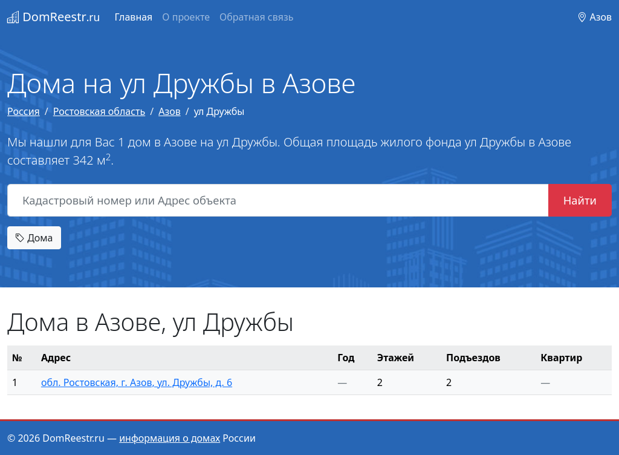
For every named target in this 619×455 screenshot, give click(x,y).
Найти (580, 200)
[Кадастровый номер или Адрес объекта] (278, 200)
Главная (133, 17)
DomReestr (53, 16)
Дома (34, 237)
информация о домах (169, 438)
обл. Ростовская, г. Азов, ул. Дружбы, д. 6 (136, 382)
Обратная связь (256, 17)
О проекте (186, 17)
